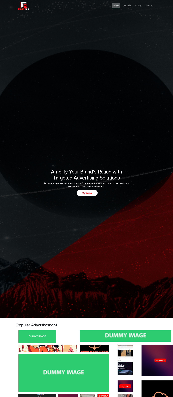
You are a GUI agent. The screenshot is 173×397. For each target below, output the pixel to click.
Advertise (127, 5)
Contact (148, 5)
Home (116, 5)
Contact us (87, 193)
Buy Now (160, 360)
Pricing (138, 5)
